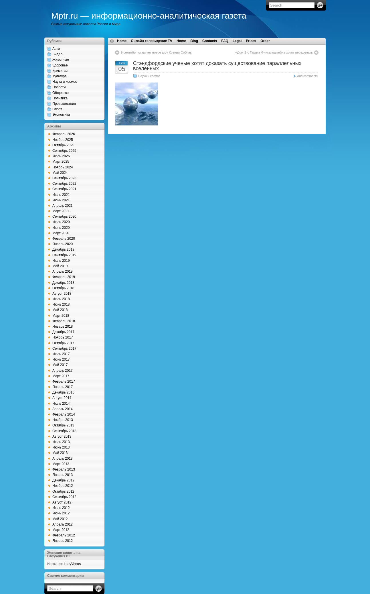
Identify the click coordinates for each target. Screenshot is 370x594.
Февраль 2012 (63, 535)
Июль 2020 (61, 222)
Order (265, 41)
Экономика (61, 115)
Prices (251, 41)
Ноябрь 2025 (62, 140)
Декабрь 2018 (63, 283)
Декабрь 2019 (63, 249)
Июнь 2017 (61, 359)
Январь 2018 (62, 326)
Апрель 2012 (62, 524)
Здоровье (60, 65)
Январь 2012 (62, 541)
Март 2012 (60, 530)
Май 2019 (60, 266)
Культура (59, 76)
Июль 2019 (61, 261)
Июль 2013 (61, 442)
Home (121, 41)
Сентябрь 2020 (64, 217)
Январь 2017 (62, 387)
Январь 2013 (62, 475)
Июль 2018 (61, 299)
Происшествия (64, 104)
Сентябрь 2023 (64, 178)
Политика (60, 98)
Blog (194, 41)
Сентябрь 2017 (64, 349)
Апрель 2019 (62, 272)
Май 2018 (60, 310)
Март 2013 (60, 464)
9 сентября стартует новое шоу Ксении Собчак (156, 52)
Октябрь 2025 (63, 145)
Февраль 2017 (63, 381)
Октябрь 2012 (63, 491)
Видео (57, 54)
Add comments (307, 76)
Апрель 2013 (62, 459)
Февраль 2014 (63, 414)
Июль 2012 (61, 508)
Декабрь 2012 (63, 480)
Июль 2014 (61, 404)
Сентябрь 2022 (64, 184)
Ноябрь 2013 (62, 420)
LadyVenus (72, 564)
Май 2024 (60, 173)
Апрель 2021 (62, 206)
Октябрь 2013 (63, 425)
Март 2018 (60, 316)
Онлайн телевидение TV (151, 41)
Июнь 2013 (61, 447)
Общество (60, 93)
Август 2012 (61, 502)
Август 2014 (61, 398)
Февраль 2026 (63, 134)
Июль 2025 (61, 156)
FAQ (224, 41)
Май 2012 (60, 519)
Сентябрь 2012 (64, 497)
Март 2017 (60, 376)
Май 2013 (60, 453)
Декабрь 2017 (63, 332)
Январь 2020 (62, 244)
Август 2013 (61, 436)
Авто (56, 49)
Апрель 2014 (62, 409)
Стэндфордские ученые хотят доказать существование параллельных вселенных (217, 65)
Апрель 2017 (62, 371)
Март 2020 (60, 233)
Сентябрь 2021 (64, 189)
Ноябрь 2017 (62, 337)
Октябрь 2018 (63, 288)
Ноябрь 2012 (62, 486)
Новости (59, 87)
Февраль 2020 (63, 239)
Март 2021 (60, 211)
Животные (60, 60)
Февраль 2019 (63, 277)
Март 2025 (60, 162)
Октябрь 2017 (63, 343)
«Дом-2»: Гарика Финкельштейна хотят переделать (274, 52)
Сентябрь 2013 (64, 431)
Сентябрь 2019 (64, 255)
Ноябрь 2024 (62, 167)
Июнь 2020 (61, 228)
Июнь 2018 (61, 304)
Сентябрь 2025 (64, 151)
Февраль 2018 (63, 321)
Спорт (57, 109)
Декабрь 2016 (63, 392)
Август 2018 (61, 294)
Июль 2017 (61, 354)
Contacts (209, 41)
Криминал (60, 71)
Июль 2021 (61, 195)
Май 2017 (60, 365)
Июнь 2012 (61, 513)
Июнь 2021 (61, 200)
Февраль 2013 (63, 469)
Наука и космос (64, 82)
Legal (237, 41)
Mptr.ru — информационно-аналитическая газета (148, 15)
